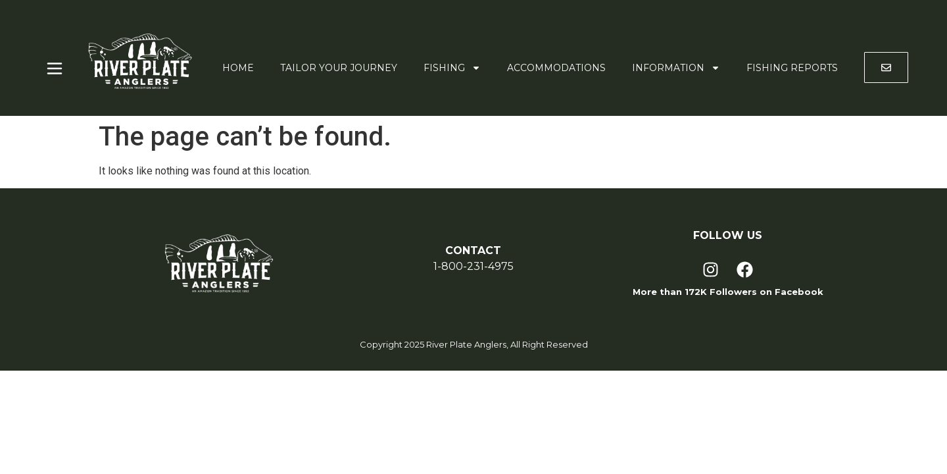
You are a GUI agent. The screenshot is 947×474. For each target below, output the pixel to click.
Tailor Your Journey (338, 68)
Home (238, 68)
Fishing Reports (792, 68)
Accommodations (556, 68)
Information (676, 68)
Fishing (452, 68)
